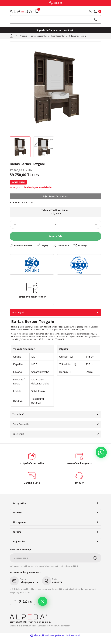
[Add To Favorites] (21, 245)
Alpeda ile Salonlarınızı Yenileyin (55, 30)
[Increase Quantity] (98, 224)
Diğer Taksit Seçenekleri (55, 196)
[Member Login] (90, 11)
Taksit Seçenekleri (21, 424)
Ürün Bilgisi (18, 312)
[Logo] (21, 11)
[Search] (55, 19)
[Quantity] (55, 224)
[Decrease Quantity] (13, 224)
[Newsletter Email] (55, 557)
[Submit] (97, 557)
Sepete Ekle (55, 236)
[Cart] (97, 11)
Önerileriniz (18, 433)
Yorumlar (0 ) (18, 414)
